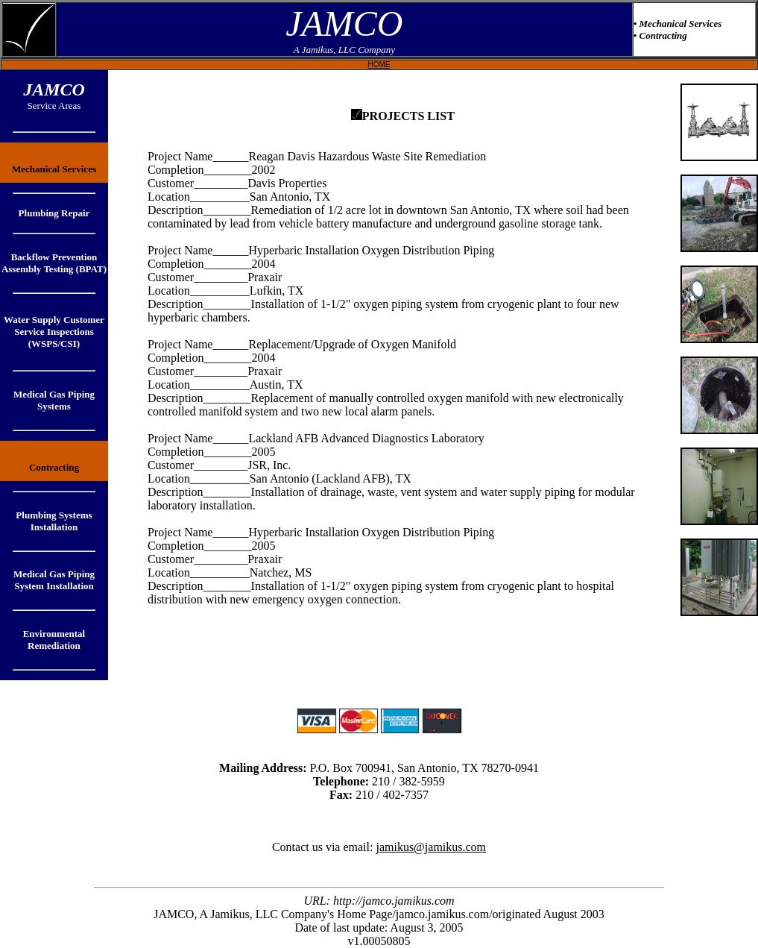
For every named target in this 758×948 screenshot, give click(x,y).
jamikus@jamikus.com (431, 847)
